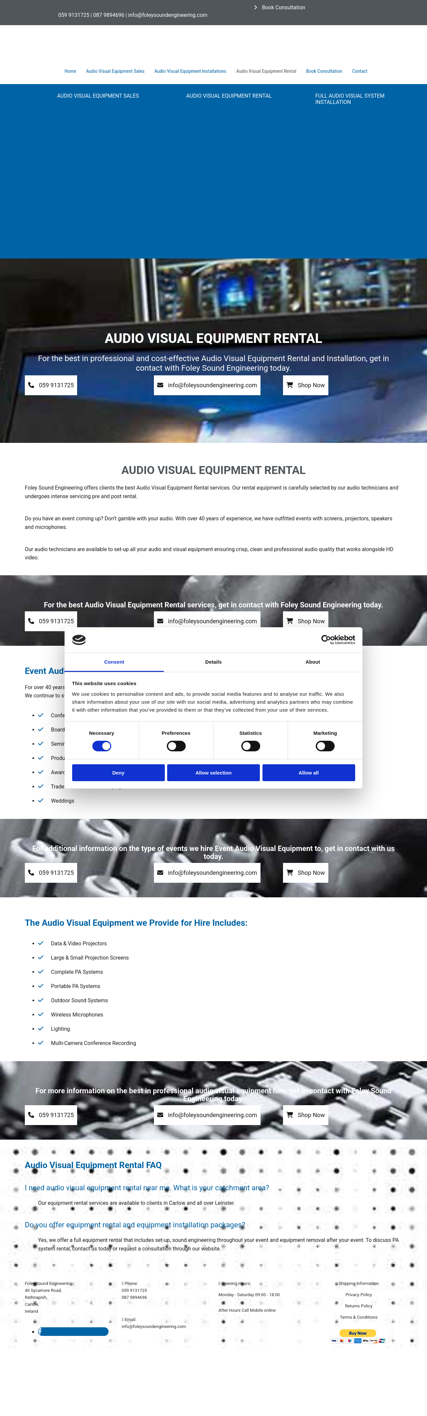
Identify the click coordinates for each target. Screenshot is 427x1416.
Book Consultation (324, 71)
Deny (118, 773)
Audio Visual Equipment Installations (190, 71)
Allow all (309, 773)
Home (70, 71)
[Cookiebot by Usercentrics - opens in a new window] (326, 640)
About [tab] (313, 662)
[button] (279, 7)
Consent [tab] (114, 662)
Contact (359, 71)
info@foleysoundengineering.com (154, 1326)
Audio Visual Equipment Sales (115, 71)
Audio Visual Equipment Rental (266, 71)
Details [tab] (213, 662)
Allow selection (213, 773)
